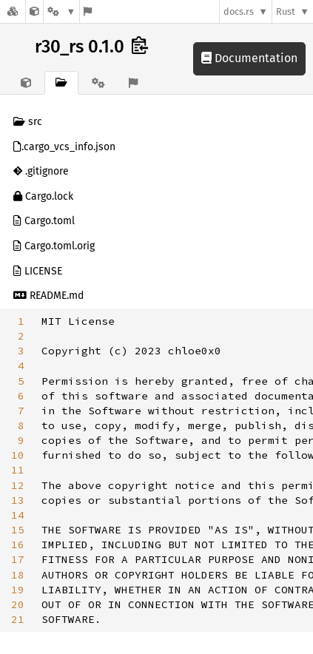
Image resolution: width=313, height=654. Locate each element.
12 (17, 485)
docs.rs (238, 11)
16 (17, 544)
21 (17, 619)
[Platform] (61, 11)
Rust (285, 11)
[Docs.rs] (12, 11)
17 (17, 559)
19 (17, 589)
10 (17, 455)
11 (17, 469)
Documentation (249, 58)
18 (17, 574)
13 (17, 500)
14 (17, 515)
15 (17, 529)
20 (17, 604)
